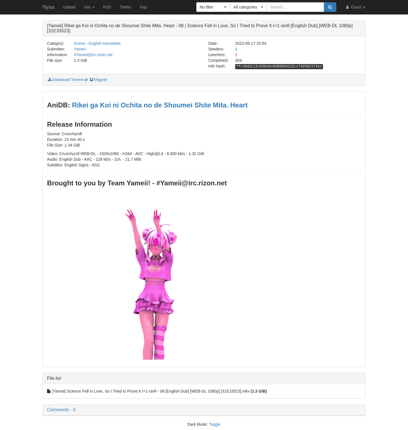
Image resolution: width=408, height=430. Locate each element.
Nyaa (48, 7)
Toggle (214, 424)
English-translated (104, 43)
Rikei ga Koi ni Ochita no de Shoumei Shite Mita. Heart (160, 105)
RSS (107, 7)
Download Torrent (65, 79)
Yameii (80, 49)
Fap (143, 7)
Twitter (125, 7)
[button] (213, 7)
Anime (79, 43)
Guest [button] (355, 7)
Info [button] (89, 7)
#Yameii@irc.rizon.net (93, 54)
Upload (69, 7)
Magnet (98, 79)
